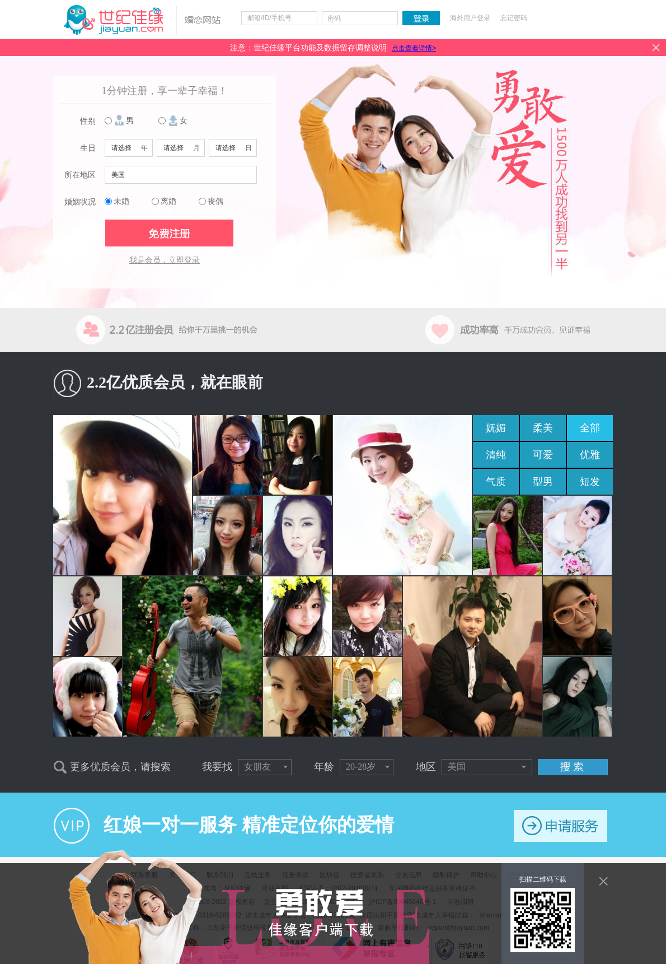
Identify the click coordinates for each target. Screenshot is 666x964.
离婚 (168, 201)
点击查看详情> (414, 48)
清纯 (496, 454)
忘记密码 (513, 18)
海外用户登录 (470, 18)
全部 (590, 428)
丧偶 (215, 201)
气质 (496, 481)
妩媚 (496, 428)
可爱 (543, 454)
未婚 (121, 201)
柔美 (543, 428)
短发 (590, 481)
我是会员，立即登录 (164, 260)
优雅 (590, 454)
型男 (543, 481)
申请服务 (560, 826)
